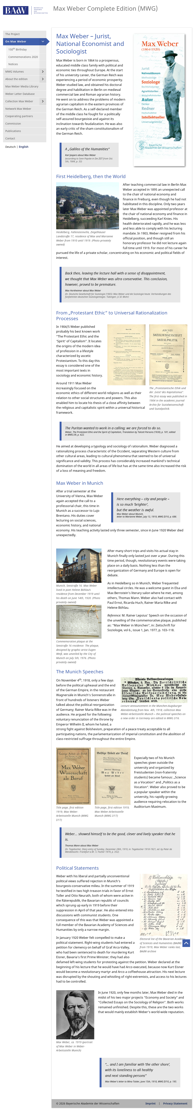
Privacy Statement (175, 1103)
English (23, 147)
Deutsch (10, 147)
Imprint (150, 1103)
